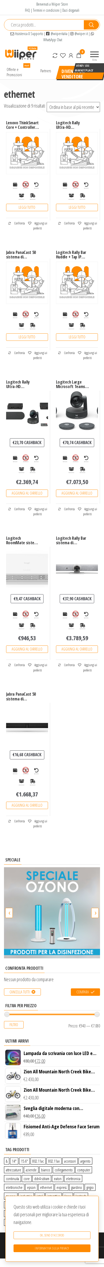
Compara (82, 991)
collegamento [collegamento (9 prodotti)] (64, 1169)
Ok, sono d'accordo (52, 1235)
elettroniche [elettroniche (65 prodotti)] (14, 1187)
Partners (45, 70)
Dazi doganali (70, 10)
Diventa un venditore (73, 73)
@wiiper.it (79, 33)
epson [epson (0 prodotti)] (31, 1187)
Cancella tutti (20, 991)
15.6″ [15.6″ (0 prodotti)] (24, 1161)
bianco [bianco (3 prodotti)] (45, 1169)
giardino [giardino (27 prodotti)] (76, 1187)
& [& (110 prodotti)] (6, 1161)
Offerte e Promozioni (18, 70)
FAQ (27, 10)
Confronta (16, 223)
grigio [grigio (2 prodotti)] (90, 1187)
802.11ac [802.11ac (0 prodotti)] (38, 1161)
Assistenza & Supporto (26, 33)
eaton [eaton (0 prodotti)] (58, 1178)
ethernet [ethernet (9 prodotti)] (46, 1187)
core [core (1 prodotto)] (27, 1178)
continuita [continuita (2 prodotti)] (12, 1178)
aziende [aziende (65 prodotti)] (31, 1169)
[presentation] (9, 913)
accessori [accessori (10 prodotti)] (70, 1161)
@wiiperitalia (56, 33)
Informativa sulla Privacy (52, 1248)
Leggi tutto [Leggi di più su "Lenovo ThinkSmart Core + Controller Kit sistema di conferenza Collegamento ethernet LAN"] (27, 207)
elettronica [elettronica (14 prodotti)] (73, 1178)
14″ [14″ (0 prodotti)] (14, 1161)
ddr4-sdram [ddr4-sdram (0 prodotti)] (41, 1178)
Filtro (14, 1024)
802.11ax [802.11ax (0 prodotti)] (54, 1161)
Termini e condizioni (46, 10)
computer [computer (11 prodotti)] (83, 1169)
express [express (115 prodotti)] (62, 1187)
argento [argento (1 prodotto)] (85, 1161)
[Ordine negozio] (73, 107)
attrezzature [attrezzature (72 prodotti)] (13, 1169)
